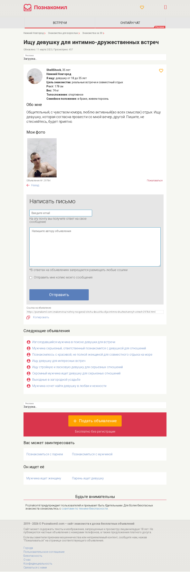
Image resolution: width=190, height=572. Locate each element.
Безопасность (33, 556)
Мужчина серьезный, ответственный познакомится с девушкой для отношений (89, 349)
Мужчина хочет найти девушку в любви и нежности (69, 386)
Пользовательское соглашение (44, 552)
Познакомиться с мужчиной (92, 455)
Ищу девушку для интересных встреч (58, 361)
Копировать (37, 318)
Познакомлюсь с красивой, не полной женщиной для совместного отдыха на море (92, 355)
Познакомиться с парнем (44, 455)
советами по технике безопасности (85, 509)
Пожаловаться (155, 181)
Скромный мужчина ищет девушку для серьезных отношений (76, 374)
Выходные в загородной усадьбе (56, 380)
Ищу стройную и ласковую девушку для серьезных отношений (77, 368)
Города (28, 548)
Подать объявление (98, 421)
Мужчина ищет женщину (43, 479)
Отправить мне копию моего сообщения (63, 278)
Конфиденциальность (38, 564)
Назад (35, 185)
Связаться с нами (35, 568)
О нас (27, 560)
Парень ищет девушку (88, 479)
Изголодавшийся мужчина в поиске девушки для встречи (73, 342)
